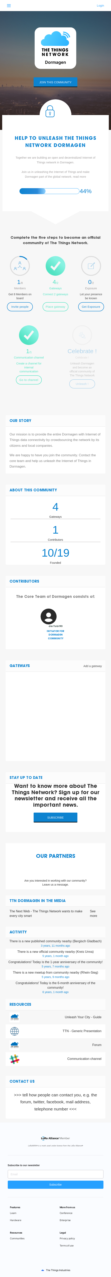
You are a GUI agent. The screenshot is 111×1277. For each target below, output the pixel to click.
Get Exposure (91, 306)
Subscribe (55, 817)
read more (79, 176)
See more (93, 913)
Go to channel (28, 380)
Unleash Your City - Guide (83, 1017)
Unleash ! (82, 383)
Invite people (20, 306)
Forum (96, 1045)
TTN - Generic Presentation (81, 1031)
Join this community (55, 82)
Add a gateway (92, 666)
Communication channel (84, 1058)
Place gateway (55, 306)
